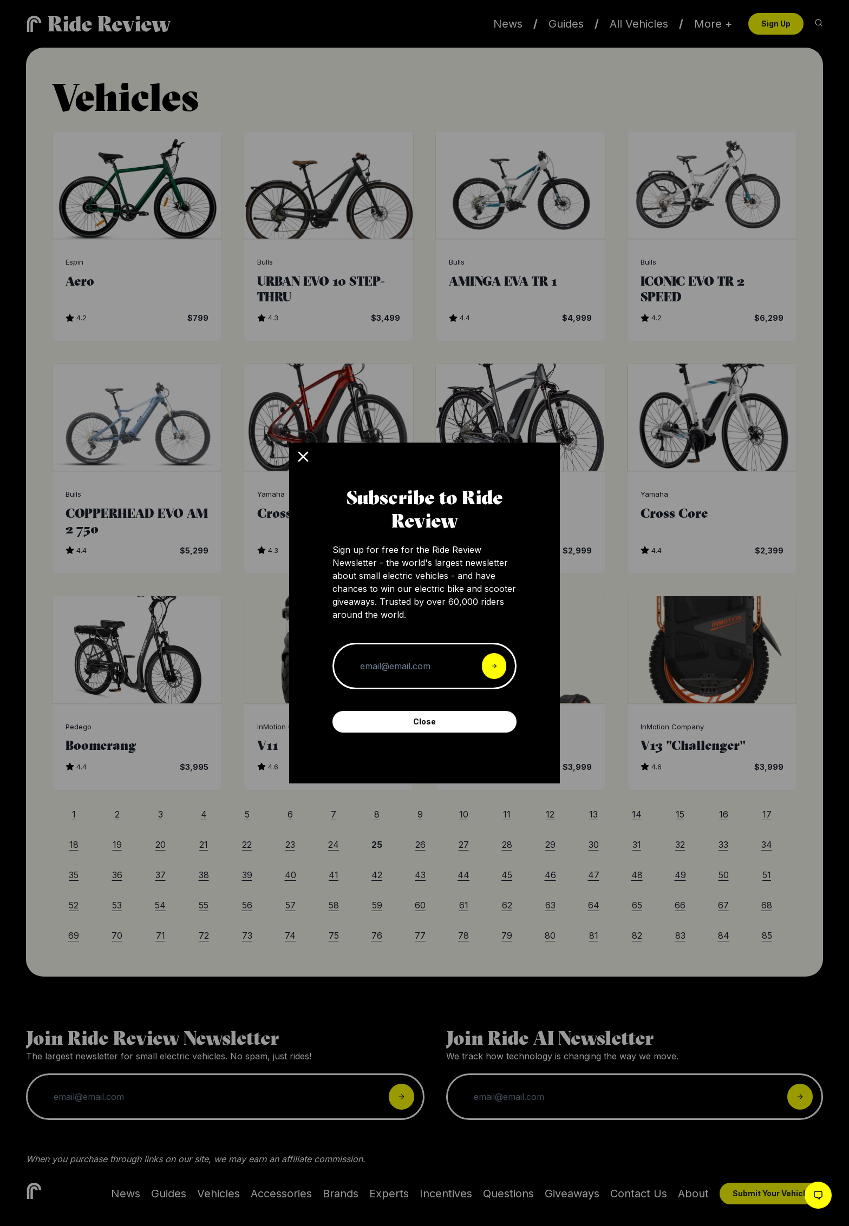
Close (424, 721)
